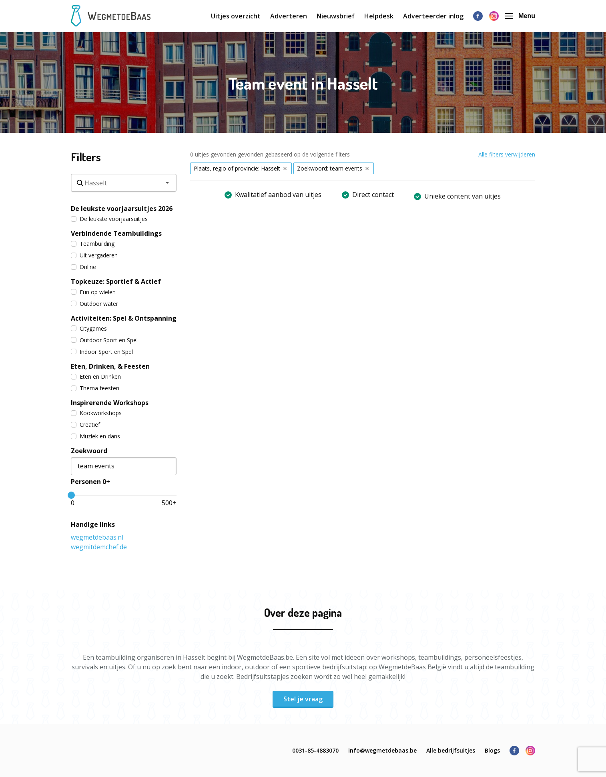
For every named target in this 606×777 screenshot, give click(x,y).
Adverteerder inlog (433, 16)
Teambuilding (92, 243)
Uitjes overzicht (236, 16)
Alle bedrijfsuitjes (450, 750)
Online (83, 267)
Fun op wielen (93, 292)
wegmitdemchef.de (99, 546)
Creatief (85, 424)
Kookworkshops (96, 413)
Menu (520, 15)
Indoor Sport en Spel (102, 351)
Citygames (89, 328)
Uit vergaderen (94, 255)
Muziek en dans (95, 436)
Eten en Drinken (96, 376)
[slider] (71, 495)
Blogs (492, 750)
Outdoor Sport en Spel (104, 340)
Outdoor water (94, 303)
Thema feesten (95, 388)
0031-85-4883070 (315, 750)
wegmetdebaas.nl (97, 537)
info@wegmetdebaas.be (382, 750)
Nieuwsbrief (336, 16)
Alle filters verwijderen (506, 154)
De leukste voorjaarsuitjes (109, 219)
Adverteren (288, 16)
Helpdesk (378, 16)
